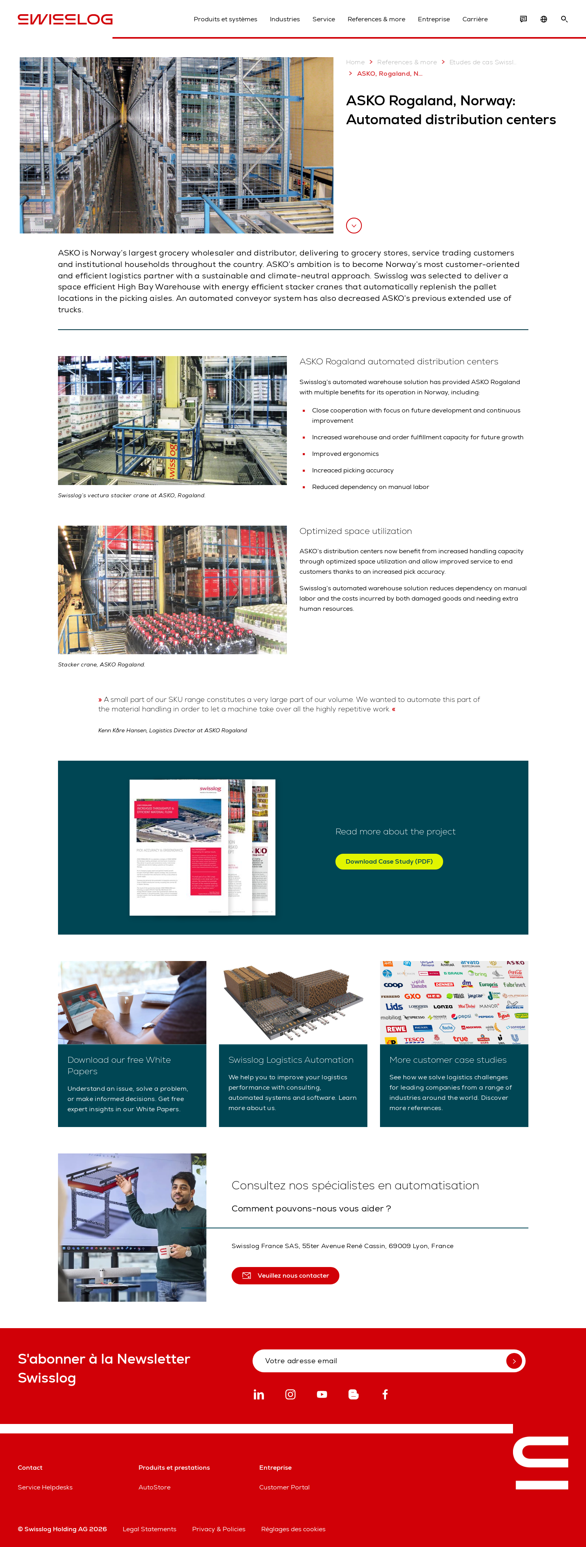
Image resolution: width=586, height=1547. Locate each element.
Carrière (475, 19)
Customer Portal (284, 1487)
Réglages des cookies (293, 1529)
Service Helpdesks (45, 1487)
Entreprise (434, 19)
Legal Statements (149, 1529)
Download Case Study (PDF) (389, 861)
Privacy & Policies (218, 1529)
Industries (285, 19)
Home (355, 62)
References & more (376, 19)
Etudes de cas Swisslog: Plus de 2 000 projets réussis (477, 62)
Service (324, 19)
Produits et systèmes (225, 19)
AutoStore (154, 1487)
